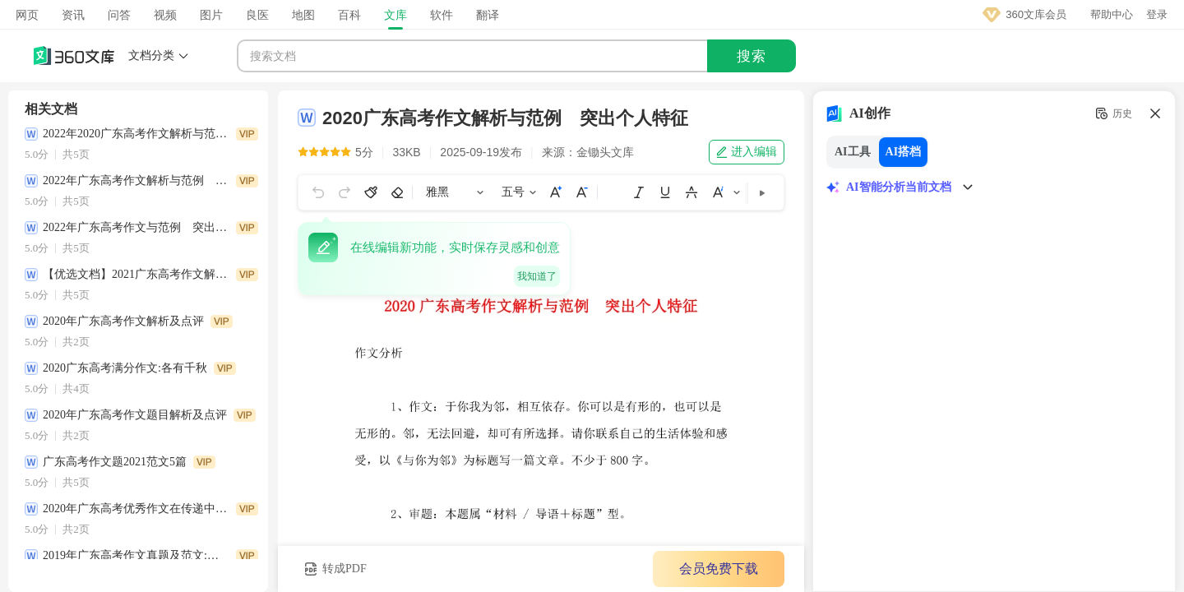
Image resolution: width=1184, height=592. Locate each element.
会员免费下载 (699, 569)
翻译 (487, 14)
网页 (27, 14)
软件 (441, 14)
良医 (257, 14)
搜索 (751, 56)
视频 (165, 14)
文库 (395, 14)
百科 (349, 14)
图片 (211, 14)
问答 (119, 14)
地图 (303, 14)
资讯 (73, 14)
